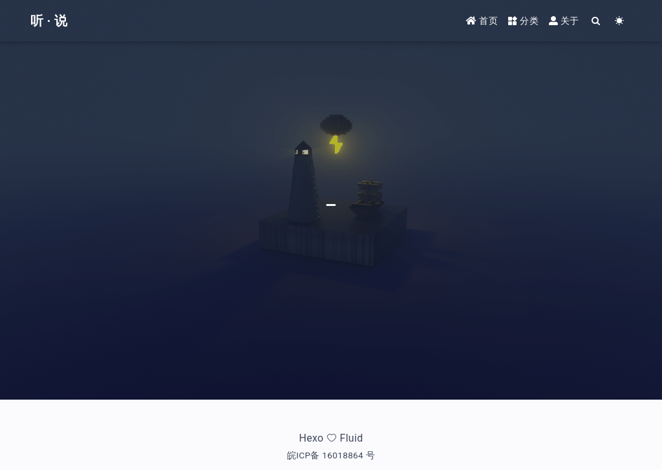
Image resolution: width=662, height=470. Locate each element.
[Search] (596, 21)
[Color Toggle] (620, 21)
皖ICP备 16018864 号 (331, 455)
